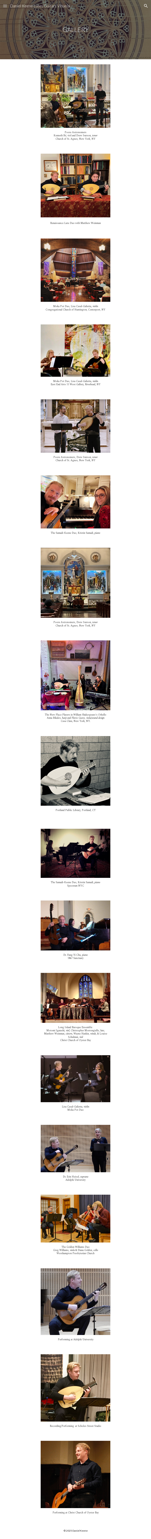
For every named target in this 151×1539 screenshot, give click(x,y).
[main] (75, 30)
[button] (5, 6)
